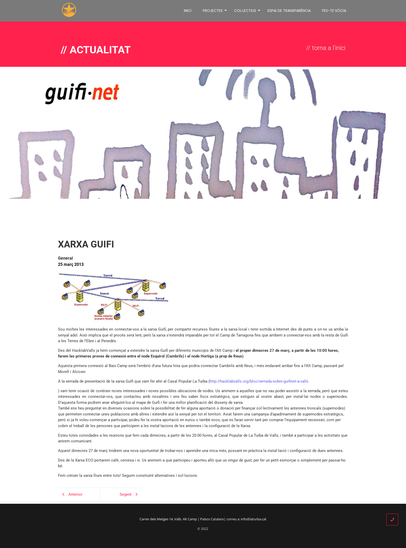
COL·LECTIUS (246, 10)
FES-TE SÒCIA (334, 10)
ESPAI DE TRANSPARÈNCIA (289, 10)
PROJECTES (213, 10)
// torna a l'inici (325, 48)
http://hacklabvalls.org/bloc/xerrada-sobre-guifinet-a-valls (259, 381)
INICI (187, 10)
